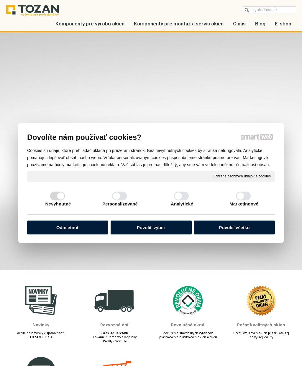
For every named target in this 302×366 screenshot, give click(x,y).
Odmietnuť (67, 227)
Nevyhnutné (58, 203)
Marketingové (243, 203)
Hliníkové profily (71, 45)
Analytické (182, 203)
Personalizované (120, 203)
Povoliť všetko (234, 227)
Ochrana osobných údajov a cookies (242, 176)
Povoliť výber (151, 227)
